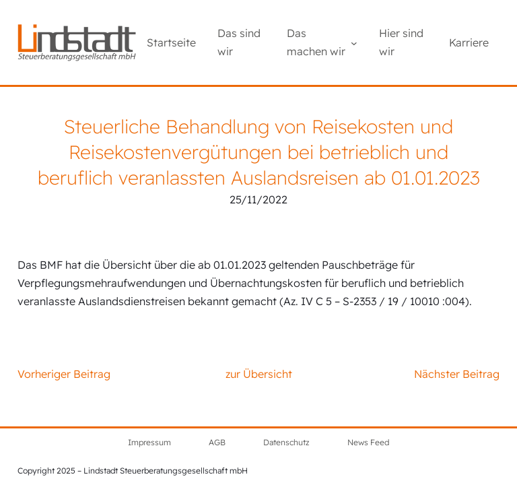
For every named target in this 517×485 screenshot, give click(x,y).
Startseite (171, 42)
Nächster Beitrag (456, 374)
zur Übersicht (259, 374)
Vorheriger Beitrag (64, 374)
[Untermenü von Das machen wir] (354, 42)
